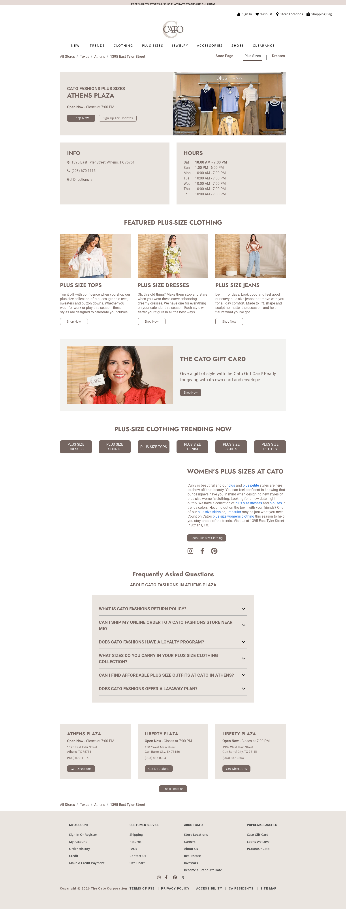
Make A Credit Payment (87, 863)
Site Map (268, 888)
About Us (191, 849)
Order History (79, 849)
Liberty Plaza (161, 734)
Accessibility (209, 888)
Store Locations (196, 834)
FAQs (133, 849)
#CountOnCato (258, 849)
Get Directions (79, 179)
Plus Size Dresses (76, 446)
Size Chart (137, 863)
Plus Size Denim (192, 446)
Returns (135, 842)
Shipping (136, 834)
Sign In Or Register (83, 834)
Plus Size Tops (153, 447)
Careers (190, 842)
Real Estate (192, 856)
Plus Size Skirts (231, 446)
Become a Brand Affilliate (203, 870)
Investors (191, 863)
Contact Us (138, 856)
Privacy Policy (175, 888)
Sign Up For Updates (118, 118)
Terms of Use (142, 888)
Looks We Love (258, 842)
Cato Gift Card (257, 834)
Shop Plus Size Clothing (207, 538)
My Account (78, 842)
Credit (73, 856)
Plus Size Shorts (114, 446)
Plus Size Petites (270, 446)
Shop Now (81, 118)
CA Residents (241, 888)
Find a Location (173, 789)
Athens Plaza (84, 734)
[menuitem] (76, 45)
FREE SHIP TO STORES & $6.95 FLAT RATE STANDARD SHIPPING (173, 4)
